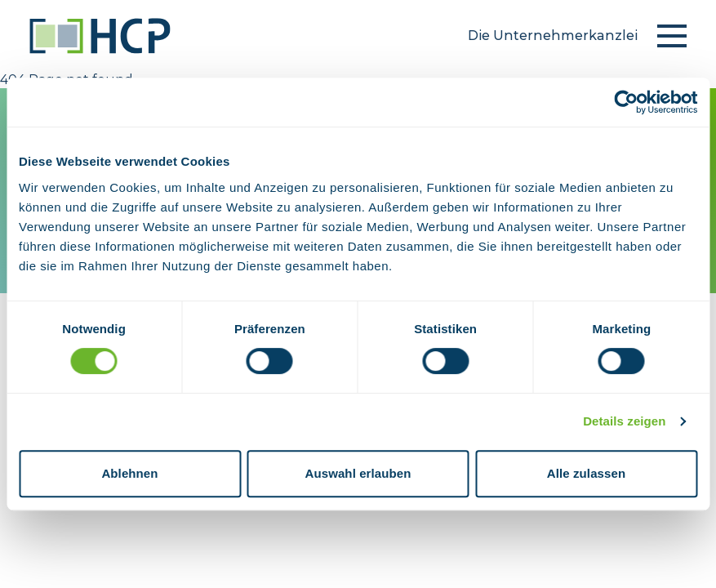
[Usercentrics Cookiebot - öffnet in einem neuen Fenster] (625, 102)
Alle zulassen (586, 473)
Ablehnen (129, 473)
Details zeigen (624, 421)
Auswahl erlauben (358, 473)
